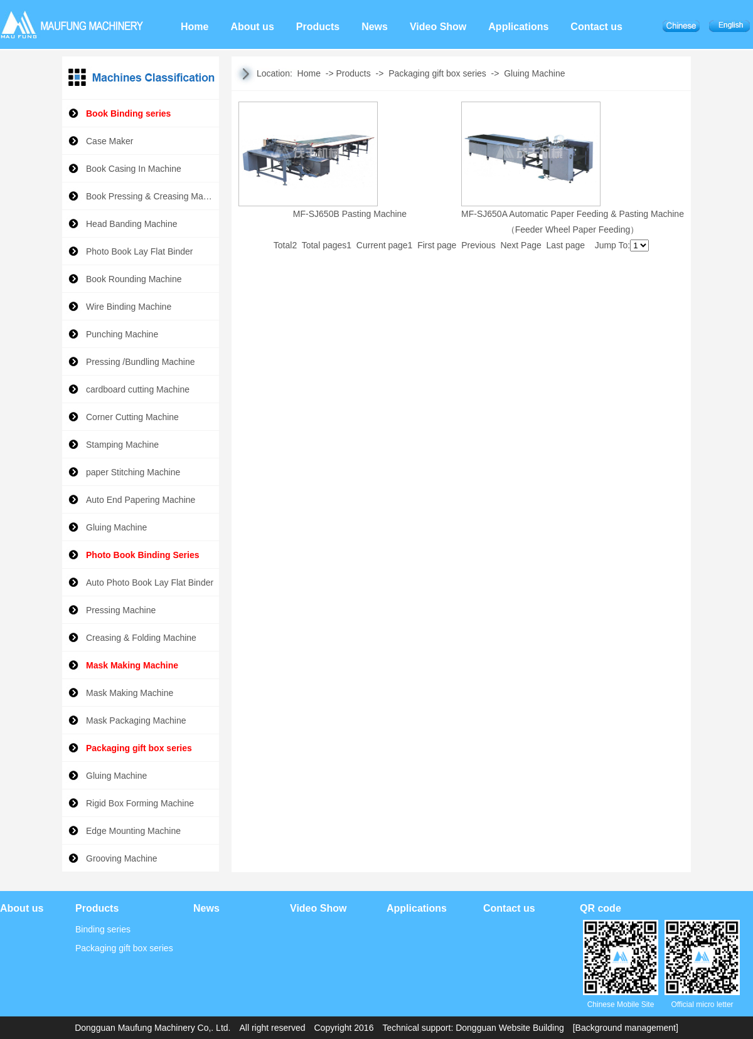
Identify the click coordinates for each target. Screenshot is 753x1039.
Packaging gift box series (139, 748)
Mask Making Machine (132, 665)
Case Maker (109, 141)
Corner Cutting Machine (132, 417)
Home (309, 73)
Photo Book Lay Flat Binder (139, 251)
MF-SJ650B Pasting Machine (350, 214)
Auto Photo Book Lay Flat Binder (149, 583)
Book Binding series (128, 113)
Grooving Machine (122, 858)
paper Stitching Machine (133, 472)
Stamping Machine (122, 445)
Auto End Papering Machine (140, 500)
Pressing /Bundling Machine (140, 362)
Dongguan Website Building (510, 1028)
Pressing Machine (121, 610)
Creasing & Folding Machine (141, 638)
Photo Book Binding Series (142, 555)
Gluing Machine (116, 527)
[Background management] (625, 1028)
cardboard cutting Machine (138, 389)
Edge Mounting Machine (133, 831)
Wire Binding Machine (128, 307)
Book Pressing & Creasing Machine (152, 196)
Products (353, 73)
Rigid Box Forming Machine (140, 803)
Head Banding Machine (134, 224)
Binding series (103, 929)
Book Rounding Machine (134, 279)
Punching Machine (122, 334)
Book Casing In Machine (133, 169)
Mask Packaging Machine (136, 720)
